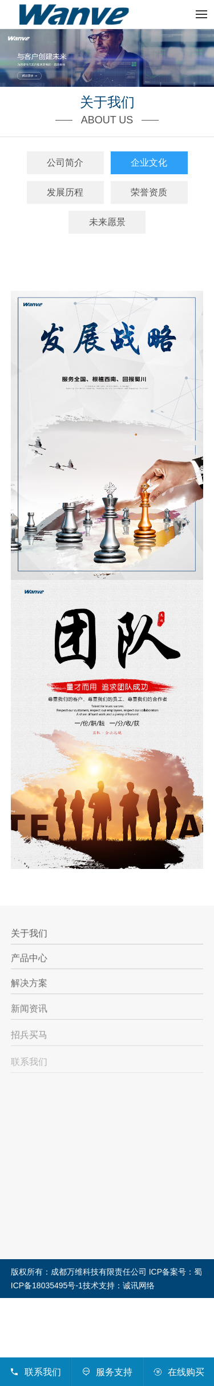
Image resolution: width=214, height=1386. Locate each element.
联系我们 (29, 1065)
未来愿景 (107, 222)
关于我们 (29, 934)
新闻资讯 (29, 1010)
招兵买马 (29, 1037)
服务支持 (107, 1372)
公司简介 (65, 162)
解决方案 (29, 985)
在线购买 (178, 1372)
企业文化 (149, 162)
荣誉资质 (149, 192)
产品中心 (29, 959)
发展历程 (65, 192)
